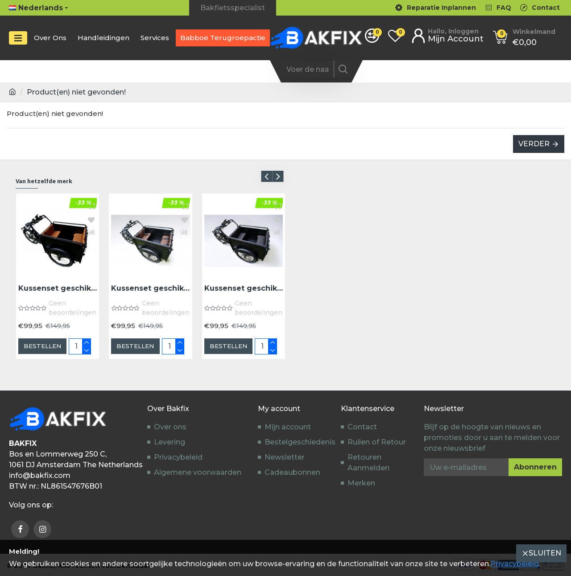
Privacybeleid (514, 564)
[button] (266, 176)
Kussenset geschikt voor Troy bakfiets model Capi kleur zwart (243, 288)
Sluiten (545, 553)
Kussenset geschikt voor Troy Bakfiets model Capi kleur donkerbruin (150, 288)
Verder (534, 144)
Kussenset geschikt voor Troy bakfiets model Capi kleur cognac (57, 288)
